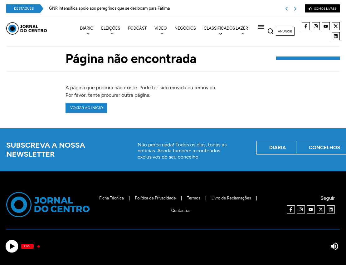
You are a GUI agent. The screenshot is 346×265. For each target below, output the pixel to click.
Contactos (180, 210)
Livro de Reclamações (231, 198)
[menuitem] (90, 31)
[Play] (12, 246)
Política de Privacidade (155, 198)
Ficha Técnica (111, 198)
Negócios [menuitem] (185, 28)
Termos (193, 198)
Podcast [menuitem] (137, 28)
